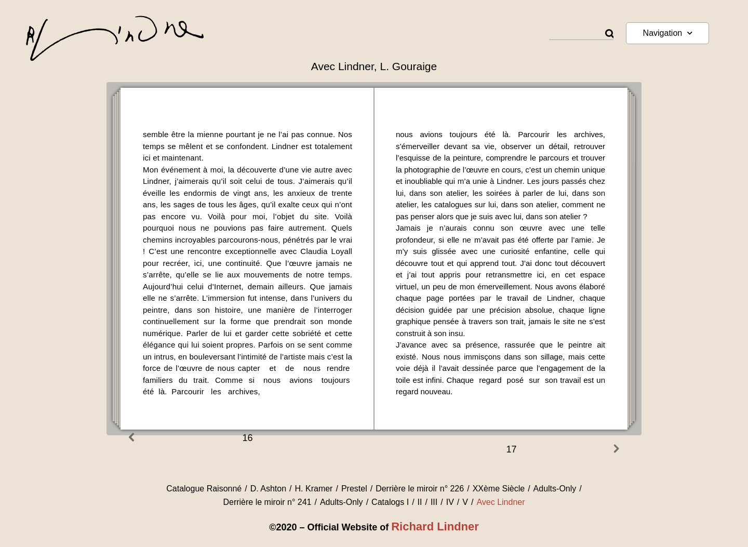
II (420, 502)
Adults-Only (555, 488)
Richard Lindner (435, 526)
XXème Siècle (499, 488)
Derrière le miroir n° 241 (267, 502)
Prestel (354, 488)
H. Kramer (314, 488)
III (434, 502)
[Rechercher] (609, 34)
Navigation (668, 33)
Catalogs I (390, 502)
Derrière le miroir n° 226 (420, 488)
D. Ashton (268, 488)
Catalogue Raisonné (204, 488)
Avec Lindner (500, 502)
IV (450, 502)
